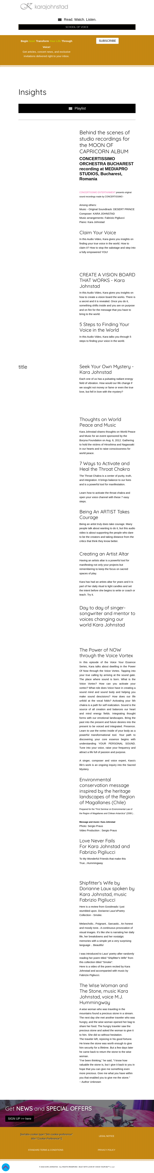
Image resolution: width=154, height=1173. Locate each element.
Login (113, 1167)
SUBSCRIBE (107, 40)
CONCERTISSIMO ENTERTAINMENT (97, 192)
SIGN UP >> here (19, 1118)
